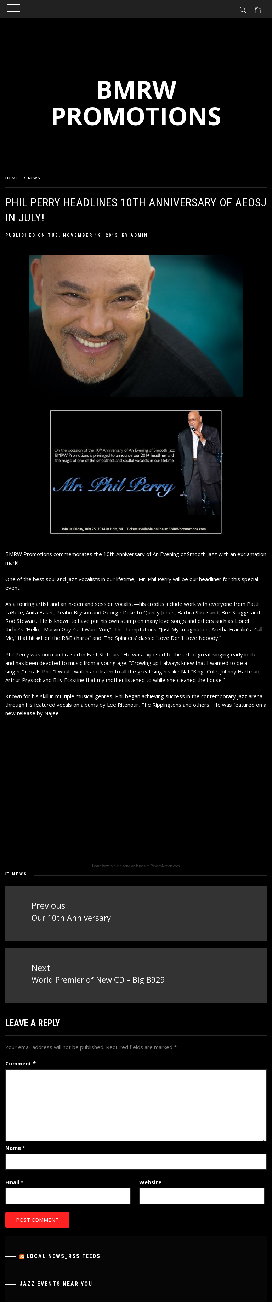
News (19, 874)
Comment (20, 1063)
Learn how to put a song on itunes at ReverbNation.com (136, 866)
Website (150, 1182)
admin (139, 235)
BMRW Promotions (136, 102)
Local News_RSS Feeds (64, 1256)
